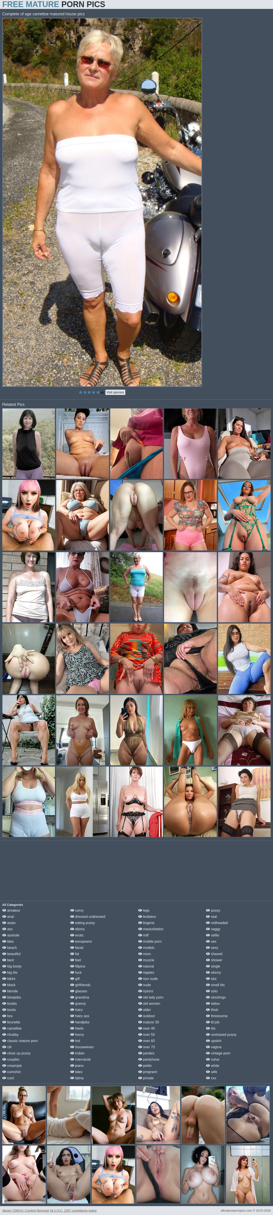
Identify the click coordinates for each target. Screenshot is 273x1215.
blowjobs (11, 997)
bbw (8, 941)
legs (144, 910)
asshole (10, 935)
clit (7, 1047)
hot (75, 1041)
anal (8, 917)
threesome (217, 1016)
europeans (81, 941)
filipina (77, 966)
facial (76, 948)
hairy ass (79, 1016)
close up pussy (16, 1053)
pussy (213, 910)
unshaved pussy (221, 1034)
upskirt (213, 1041)
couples (10, 1059)
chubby (10, 1034)
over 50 (146, 1034)
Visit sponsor (115, 392)
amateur (11, 910)
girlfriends (80, 985)
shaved (214, 954)
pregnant (147, 1072)
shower (214, 960)
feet (75, 960)
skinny (213, 972)
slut (211, 979)
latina (77, 1078)
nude (144, 985)
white (212, 1066)
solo (211, 991)
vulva (212, 1059)
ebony (77, 929)
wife (211, 1072)
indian (77, 1053)
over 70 (146, 1047)
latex (76, 1072)
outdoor (146, 1016)
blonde (10, 991)
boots (9, 1010)
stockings (216, 997)
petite (145, 1066)
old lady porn (150, 997)
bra (7, 1016)
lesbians (147, 917)
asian (9, 923)
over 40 (146, 1028)
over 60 (146, 1041)
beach (9, 948)
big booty (11, 966)
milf (143, 935)
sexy (212, 948)
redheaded (217, 923)
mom (144, 954)
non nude (148, 979)
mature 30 (148, 1022)
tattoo (213, 1003)
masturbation (151, 929)
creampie (12, 1066)
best (8, 960)
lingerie (146, 923)
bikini (8, 979)
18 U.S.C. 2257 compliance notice (73, 1210)
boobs (9, 1003)
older (144, 1010)
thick (212, 1010)
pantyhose (148, 1059)
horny (77, 1034)
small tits (215, 985)
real (211, 917)
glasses (78, 991)
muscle (146, 960)
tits (210, 1028)
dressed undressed (87, 917)
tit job (212, 1022)
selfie (212, 935)
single (213, 966)
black (8, 985)
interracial (80, 1059)
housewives (82, 1047)
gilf (75, 979)
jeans (77, 1066)
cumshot (11, 1072)
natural (146, 966)
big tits (9, 972)
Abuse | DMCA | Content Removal (25, 1210)
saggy (213, 929)
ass (7, 929)
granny (78, 1003)
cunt (8, 1078)
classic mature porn (20, 1041)
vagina (213, 1047)
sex (211, 941)
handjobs (79, 1022)
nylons (145, 991)
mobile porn (150, 941)
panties (146, 1053)
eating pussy (82, 923)
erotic (77, 935)
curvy (77, 910)
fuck (76, 972)
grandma (79, 997)
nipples (146, 972)
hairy (76, 1010)
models (146, 948)
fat (74, 954)
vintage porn (218, 1053)
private (146, 1078)
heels (77, 1028)
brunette (11, 1022)
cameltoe (11, 1028)
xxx (211, 1078)
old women (149, 1003)
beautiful (11, 954)
